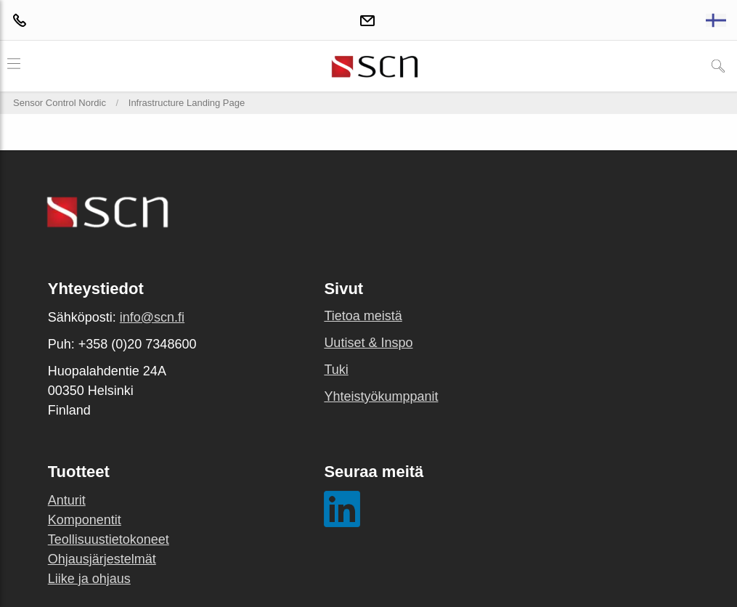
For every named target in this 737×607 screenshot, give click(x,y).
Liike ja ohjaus (89, 578)
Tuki (336, 369)
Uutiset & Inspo (368, 342)
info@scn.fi (152, 317)
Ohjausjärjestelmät (102, 559)
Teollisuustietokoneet (108, 539)
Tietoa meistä (363, 316)
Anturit (67, 500)
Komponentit (84, 520)
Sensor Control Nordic (59, 102)
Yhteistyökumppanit (381, 396)
